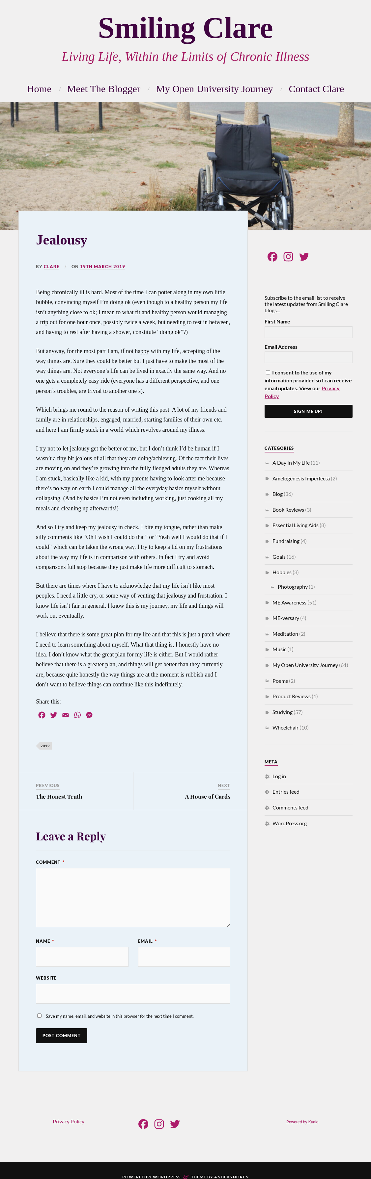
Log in (279, 776)
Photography (293, 586)
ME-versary (285, 618)
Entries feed (286, 791)
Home (39, 88)
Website (46, 978)
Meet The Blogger (103, 88)
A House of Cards (207, 796)
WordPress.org (289, 823)
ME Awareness (289, 602)
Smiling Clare (185, 28)
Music (279, 649)
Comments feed (290, 807)
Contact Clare (316, 88)
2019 (45, 746)
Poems (280, 681)
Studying (282, 712)
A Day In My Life (291, 462)
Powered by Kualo (302, 1122)
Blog (277, 494)
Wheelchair (285, 727)
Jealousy (61, 239)
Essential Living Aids (295, 525)
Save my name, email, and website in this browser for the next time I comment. (120, 1016)
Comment (50, 862)
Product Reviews (291, 696)
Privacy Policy (68, 1121)
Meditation (285, 633)
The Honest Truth (59, 796)
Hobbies (282, 572)
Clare (51, 266)
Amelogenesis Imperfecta (301, 478)
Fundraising (286, 541)
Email (147, 941)
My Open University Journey (214, 88)
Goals (279, 556)
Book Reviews (288, 509)
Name (45, 941)
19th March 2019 (102, 266)
